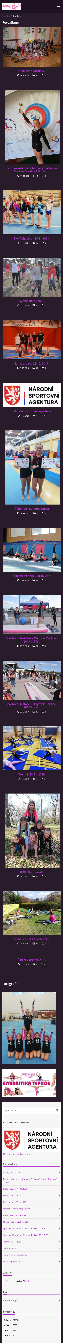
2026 (26, 1281)
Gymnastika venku (31, 301)
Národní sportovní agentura (31, 411)
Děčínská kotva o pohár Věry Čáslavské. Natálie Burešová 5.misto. (31, 169)
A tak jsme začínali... (31, 70)
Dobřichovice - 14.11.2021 (31, 238)
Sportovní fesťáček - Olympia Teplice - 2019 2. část (31, 705)
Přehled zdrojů (10, 1300)
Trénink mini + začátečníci (31, 939)
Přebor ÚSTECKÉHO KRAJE (32, 508)
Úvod (5, 16)
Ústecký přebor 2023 (31, 959)
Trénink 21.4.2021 (31, 871)
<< (7, 1281)
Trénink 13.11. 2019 (32, 774)
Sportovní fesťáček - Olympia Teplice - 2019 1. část (31, 640)
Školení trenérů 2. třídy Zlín (31, 575)
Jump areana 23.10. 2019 (31, 363)
